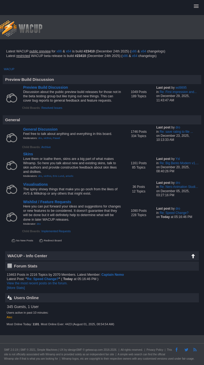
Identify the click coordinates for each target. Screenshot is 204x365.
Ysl (178, 159)
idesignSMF (75, 349)
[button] (196, 6)
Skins (28, 154)
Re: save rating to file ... (176, 132)
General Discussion (40, 129)
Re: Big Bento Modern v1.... (179, 163)
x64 (68, 51)
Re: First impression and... (178, 92)
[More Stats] (16, 288)
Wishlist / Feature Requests (47, 202)
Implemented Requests (56, 231)
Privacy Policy (155, 349)
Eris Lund (58, 175)
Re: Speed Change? (174, 213)
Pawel (56, 138)
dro (40, 138)
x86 (59, 51)
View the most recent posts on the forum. (37, 283)
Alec (9, 317)
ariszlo (69, 175)
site (6, 354)
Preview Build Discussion (45, 87)
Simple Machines (47, 349)
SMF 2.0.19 (11, 349)
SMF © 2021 (27, 349)
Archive (46, 147)
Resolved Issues (51, 107)
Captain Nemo (112, 275)
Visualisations (35, 184)
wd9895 (181, 88)
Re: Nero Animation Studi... (179, 187)
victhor (47, 138)
